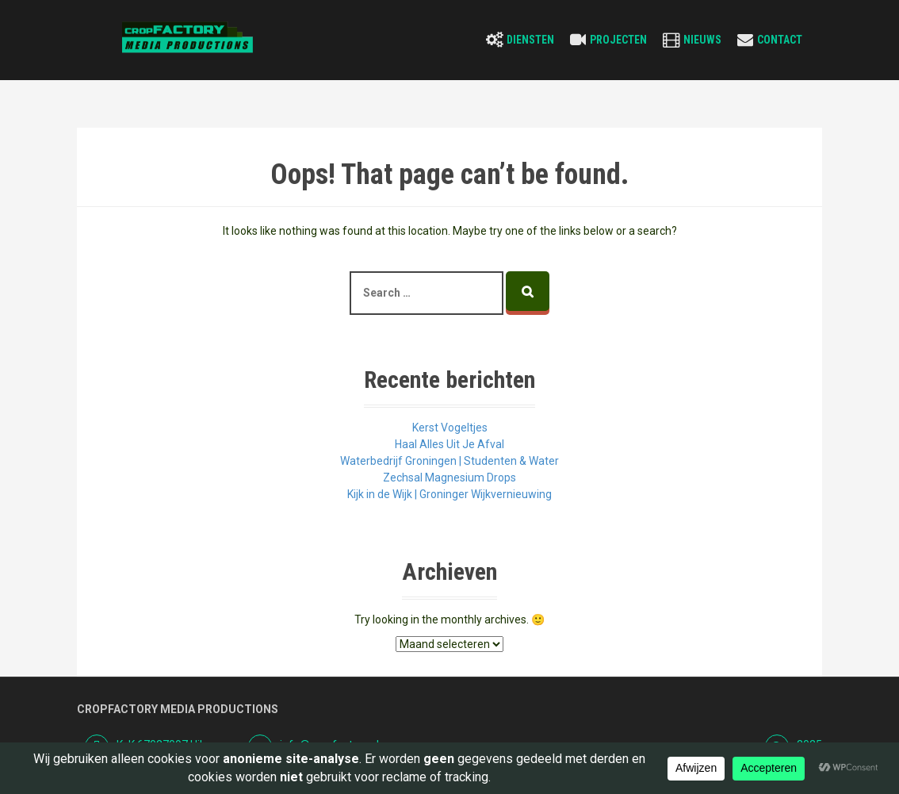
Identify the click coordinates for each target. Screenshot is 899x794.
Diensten (530, 39)
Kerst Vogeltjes (450, 427)
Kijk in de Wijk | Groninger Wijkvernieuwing (449, 494)
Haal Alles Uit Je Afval (449, 444)
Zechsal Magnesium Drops (449, 477)
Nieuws (702, 39)
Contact (779, 39)
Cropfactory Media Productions (177, 709)
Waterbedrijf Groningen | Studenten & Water (449, 461)
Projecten (618, 39)
